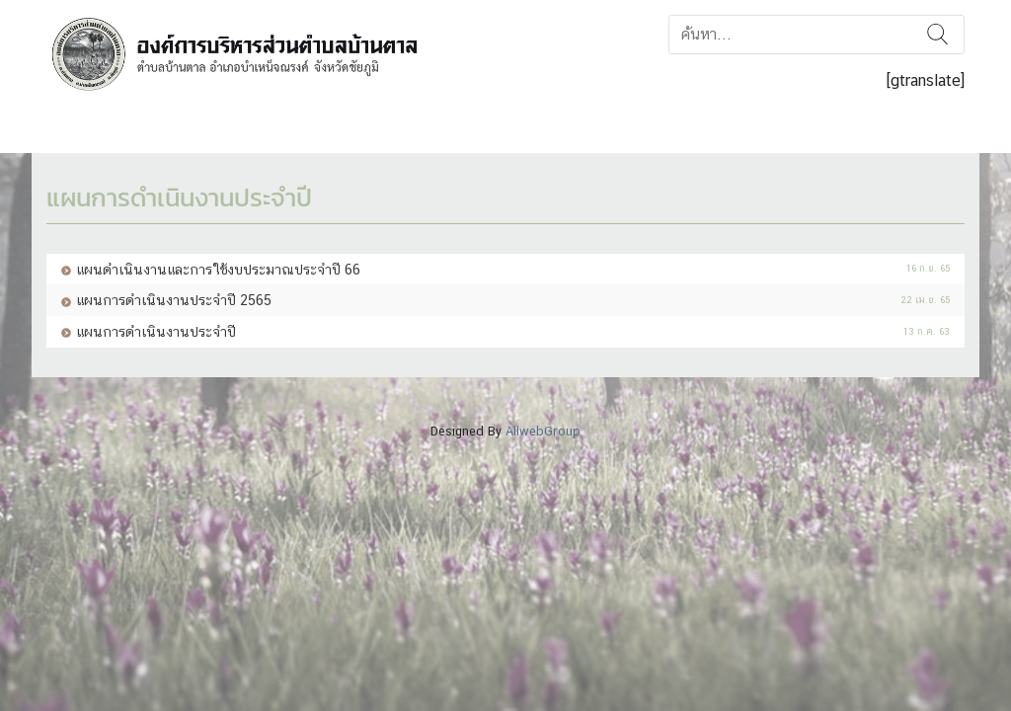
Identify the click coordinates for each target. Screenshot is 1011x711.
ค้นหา (937, 34)
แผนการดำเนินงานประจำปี (156, 331)
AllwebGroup (543, 431)
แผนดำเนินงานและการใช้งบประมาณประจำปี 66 (218, 269)
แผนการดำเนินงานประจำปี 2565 (174, 299)
